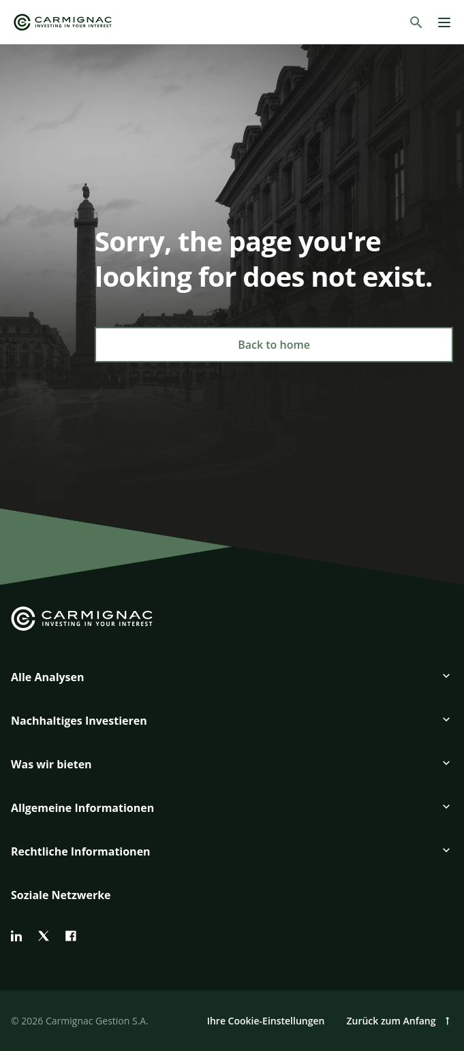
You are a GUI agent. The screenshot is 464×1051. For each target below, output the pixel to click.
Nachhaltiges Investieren (79, 720)
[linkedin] (16, 935)
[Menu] (444, 22)
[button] (232, 682)
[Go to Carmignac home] (63, 22)
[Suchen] (416, 22)
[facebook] (70, 935)
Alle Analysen (47, 677)
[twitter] (43, 935)
